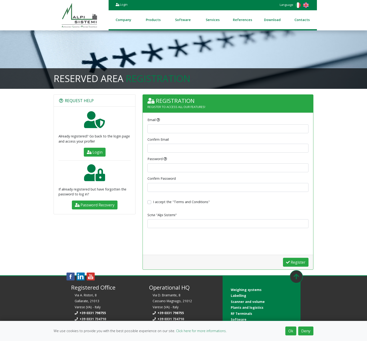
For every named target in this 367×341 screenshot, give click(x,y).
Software (183, 20)
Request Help (76, 100)
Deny (305, 331)
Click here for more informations (201, 331)
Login (122, 4)
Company (123, 20)
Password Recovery (94, 205)
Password (155, 159)
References (242, 20)
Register (295, 262)
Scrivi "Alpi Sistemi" (162, 215)
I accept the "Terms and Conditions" (181, 202)
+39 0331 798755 (90, 313)
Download (272, 20)
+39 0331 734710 (90, 319)
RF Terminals (241, 313)
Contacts (302, 20)
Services (213, 20)
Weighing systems (246, 289)
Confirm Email (158, 139)
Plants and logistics (247, 307)
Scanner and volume (248, 301)
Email (151, 120)
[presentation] (183, 241)
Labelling (238, 295)
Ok (290, 331)
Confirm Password (161, 178)
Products (153, 20)
